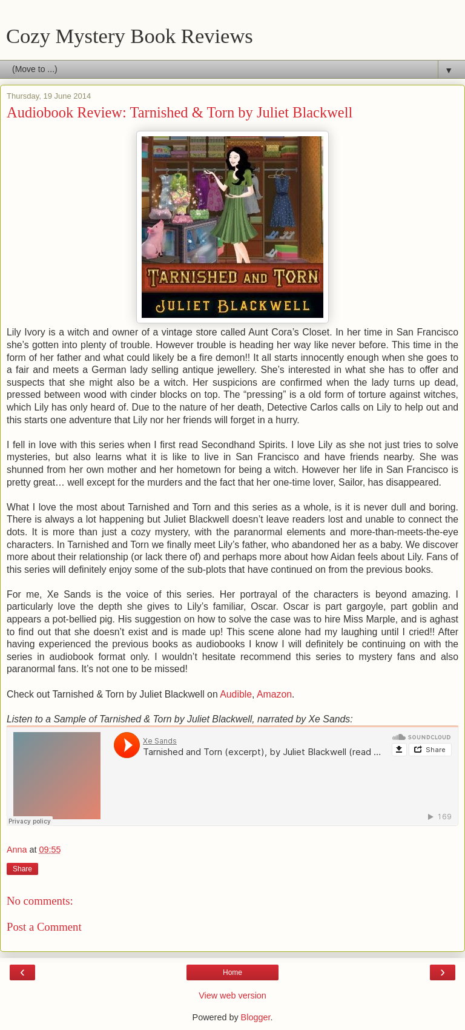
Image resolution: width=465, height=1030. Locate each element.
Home (232, 972)
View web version (232, 995)
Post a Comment (44, 926)
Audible (236, 694)
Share (22, 869)
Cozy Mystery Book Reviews (129, 35)
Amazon (274, 694)
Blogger (256, 1017)
